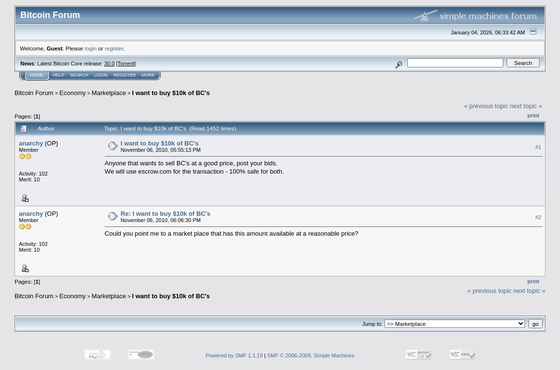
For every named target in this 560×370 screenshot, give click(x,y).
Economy (73, 93)
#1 (538, 147)
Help (58, 75)
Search (79, 75)
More (148, 75)
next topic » (526, 106)
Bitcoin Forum (34, 93)
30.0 (109, 63)
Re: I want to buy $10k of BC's (165, 213)
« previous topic (486, 106)
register (114, 48)
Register (124, 75)
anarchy (31, 143)
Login (101, 75)
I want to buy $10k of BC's (171, 93)
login (91, 48)
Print (533, 115)
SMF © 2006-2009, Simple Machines (310, 355)
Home (36, 75)
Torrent (126, 63)
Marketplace (109, 93)
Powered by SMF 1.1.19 (234, 355)
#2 (538, 217)
